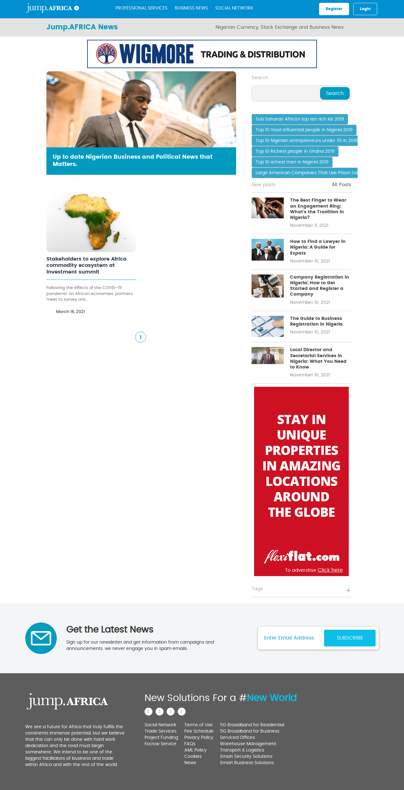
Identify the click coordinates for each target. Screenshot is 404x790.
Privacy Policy (198, 737)
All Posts (341, 184)
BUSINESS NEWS (191, 8)
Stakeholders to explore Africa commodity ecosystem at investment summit (86, 265)
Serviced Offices (237, 737)
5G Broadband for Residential (252, 725)
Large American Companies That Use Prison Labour (311, 173)
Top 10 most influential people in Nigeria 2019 (304, 130)
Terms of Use (198, 725)
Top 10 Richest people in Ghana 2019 (295, 151)
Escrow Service (160, 744)
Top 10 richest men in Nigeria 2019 (292, 162)
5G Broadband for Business (249, 731)
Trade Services (160, 731)
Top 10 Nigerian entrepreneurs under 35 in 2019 (307, 141)
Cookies (193, 756)
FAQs (189, 744)
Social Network (234, 8)
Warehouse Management (248, 744)
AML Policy (195, 750)
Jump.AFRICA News (82, 27)
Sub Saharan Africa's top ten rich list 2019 (300, 119)
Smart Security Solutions (246, 756)
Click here (298, 64)
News (190, 763)
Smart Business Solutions (247, 763)
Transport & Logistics (242, 750)
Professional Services (142, 8)
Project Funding (161, 737)
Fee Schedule (199, 731)
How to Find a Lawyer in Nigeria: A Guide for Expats (318, 247)
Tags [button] (257, 589)
